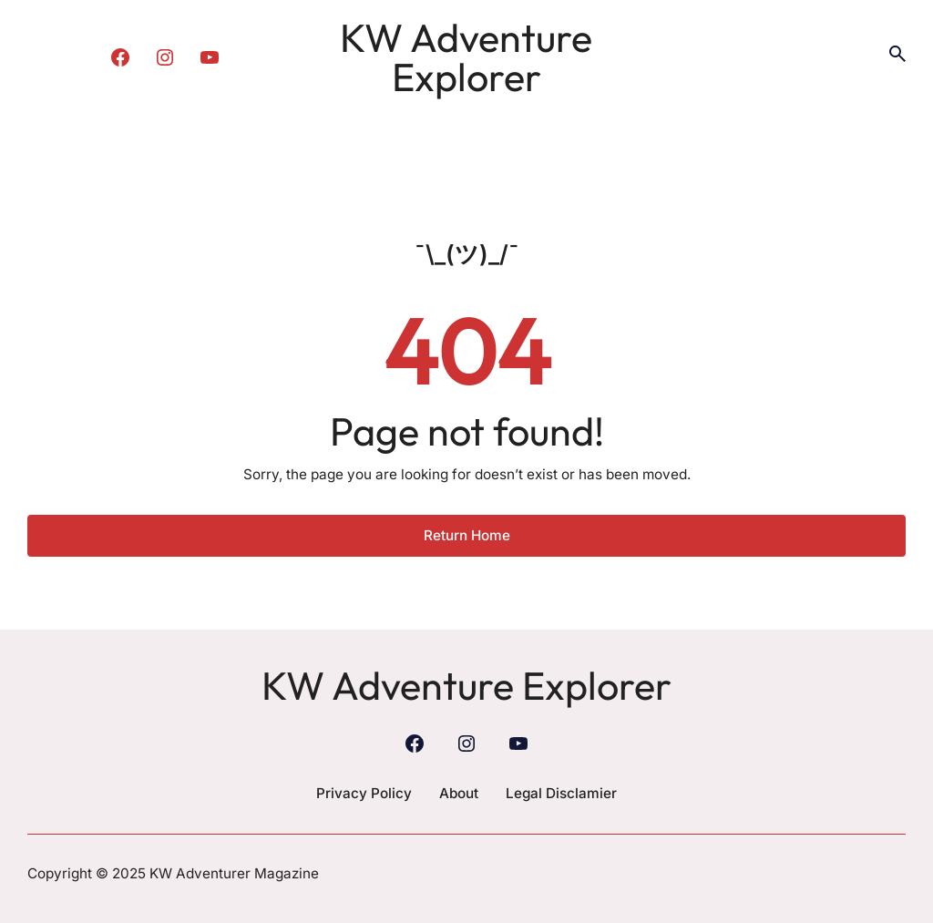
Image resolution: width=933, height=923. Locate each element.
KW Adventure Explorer (466, 57)
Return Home (467, 535)
